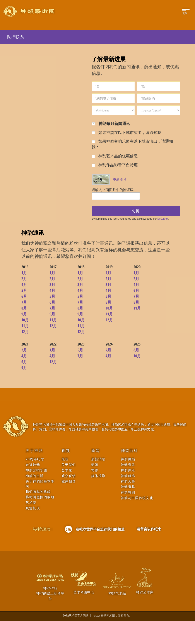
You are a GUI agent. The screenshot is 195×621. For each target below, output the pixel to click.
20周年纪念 (35, 459)
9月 (24, 313)
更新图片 (120, 179)
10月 (25, 319)
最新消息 (98, 459)
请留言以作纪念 (149, 529)
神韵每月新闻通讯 (111, 123)
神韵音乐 (128, 465)
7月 (24, 302)
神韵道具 (128, 487)
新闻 (95, 450)
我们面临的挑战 (38, 491)
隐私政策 (162, 218)
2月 (24, 278)
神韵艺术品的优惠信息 (115, 155)
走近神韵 (33, 465)
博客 (94, 470)
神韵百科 (129, 450)
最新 (65, 459)
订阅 (135, 211)
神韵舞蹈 (128, 459)
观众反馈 (69, 476)
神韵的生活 (35, 476)
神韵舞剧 (128, 492)
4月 (24, 284)
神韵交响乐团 (36, 470)
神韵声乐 (128, 470)
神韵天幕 (128, 481)
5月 (24, 290)
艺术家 (31, 503)
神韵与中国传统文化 (137, 498)
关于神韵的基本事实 (40, 483)
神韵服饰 (128, 476)
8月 (24, 308)
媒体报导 (69, 481)
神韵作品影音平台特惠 (115, 164)
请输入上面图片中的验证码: (113, 189)
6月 (24, 296)
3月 (52, 284)
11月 (25, 325)
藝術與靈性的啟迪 (40, 497)
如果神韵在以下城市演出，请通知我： (128, 132)
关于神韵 (34, 450)
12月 (25, 331)
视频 (66, 450)
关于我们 (69, 465)
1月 (24, 272)
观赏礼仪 (33, 508)
